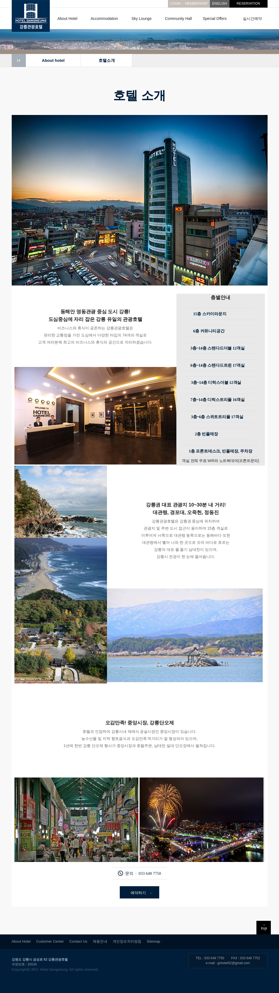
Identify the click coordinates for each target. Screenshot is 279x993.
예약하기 (138, 893)
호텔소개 (106, 60)
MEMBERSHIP (196, 3)
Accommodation (104, 18)
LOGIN (175, 3)
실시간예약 (252, 18)
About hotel (53, 60)
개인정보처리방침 (127, 941)
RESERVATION (248, 3)
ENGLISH (219, 3)
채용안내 (100, 941)
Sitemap (153, 941)
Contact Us (78, 941)
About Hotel (67, 18)
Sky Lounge (141, 18)
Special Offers (215, 18)
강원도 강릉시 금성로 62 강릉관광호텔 (40, 959)
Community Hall (178, 18)
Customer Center (50, 941)
